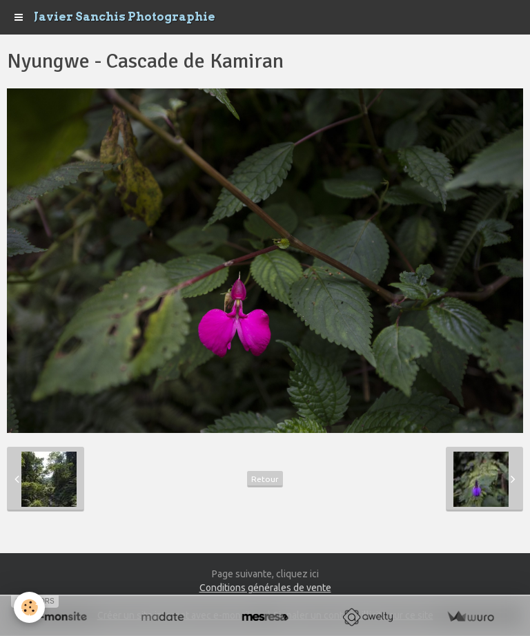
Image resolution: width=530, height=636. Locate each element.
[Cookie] (29, 607)
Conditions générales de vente (265, 587)
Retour (265, 478)
